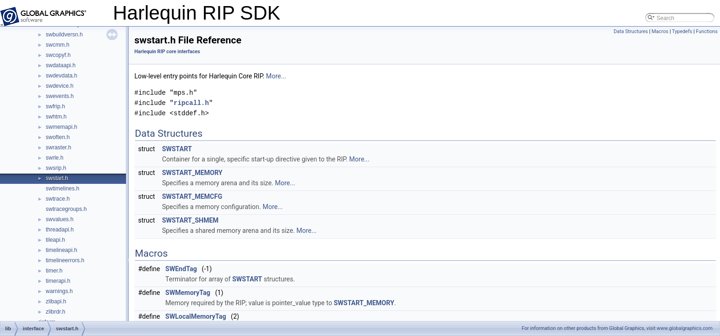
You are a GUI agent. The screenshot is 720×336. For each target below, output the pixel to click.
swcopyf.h (58, 55)
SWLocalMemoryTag (195, 316)
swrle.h (54, 157)
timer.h (54, 270)
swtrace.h (58, 199)
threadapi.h (60, 229)
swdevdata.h (61, 75)
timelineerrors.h (65, 260)
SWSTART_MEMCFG (192, 196)
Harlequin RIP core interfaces (167, 52)
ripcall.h (191, 102)
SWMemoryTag (187, 292)
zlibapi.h (56, 301)
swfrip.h (55, 106)
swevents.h (60, 96)
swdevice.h (59, 86)
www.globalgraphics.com (685, 328)
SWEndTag (181, 269)
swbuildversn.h (64, 34)
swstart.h (57, 178)
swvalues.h (59, 219)
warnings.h (59, 291)
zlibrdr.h (55, 311)
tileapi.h (55, 240)
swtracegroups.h (66, 209)
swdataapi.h (61, 65)
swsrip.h (56, 168)
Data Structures (631, 31)
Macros (659, 31)
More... (276, 76)
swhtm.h (56, 116)
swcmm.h (58, 45)
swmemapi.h (61, 127)
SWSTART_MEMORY (192, 172)
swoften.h (58, 137)
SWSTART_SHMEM (190, 220)
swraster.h (58, 147)
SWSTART (177, 149)
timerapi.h (58, 281)
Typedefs (682, 31)
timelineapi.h (61, 250)
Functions (707, 31)
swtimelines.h (62, 188)
